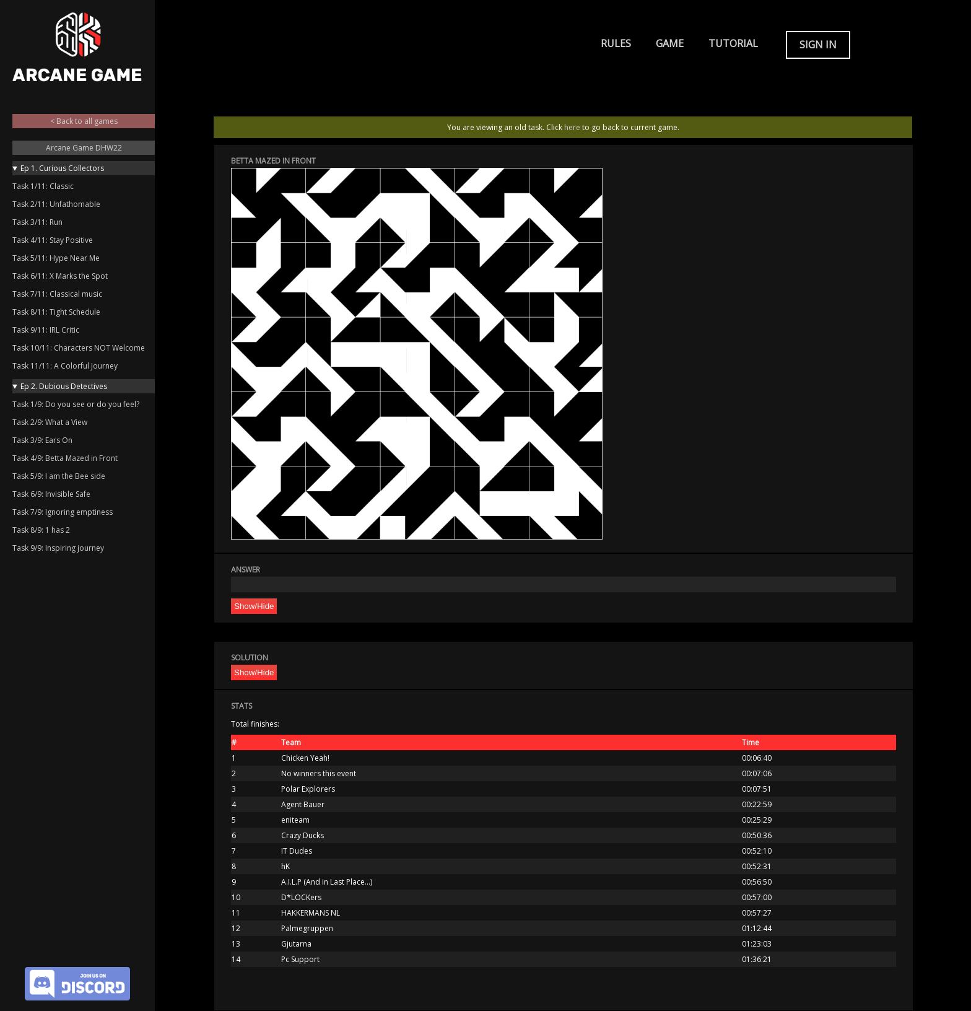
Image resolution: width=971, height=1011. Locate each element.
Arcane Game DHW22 (84, 147)
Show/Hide (254, 606)
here (572, 127)
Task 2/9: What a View (49, 422)
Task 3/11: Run (37, 222)
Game (670, 43)
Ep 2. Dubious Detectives (63, 386)
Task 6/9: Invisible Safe (51, 494)
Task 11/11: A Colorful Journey (65, 366)
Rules (616, 43)
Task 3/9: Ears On (42, 440)
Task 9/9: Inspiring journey (58, 548)
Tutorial (733, 43)
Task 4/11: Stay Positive (52, 240)
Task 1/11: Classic (43, 186)
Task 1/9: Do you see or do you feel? (75, 404)
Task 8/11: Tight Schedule (56, 312)
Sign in (818, 44)
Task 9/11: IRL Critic (45, 330)
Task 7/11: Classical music (57, 294)
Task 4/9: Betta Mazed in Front (65, 458)
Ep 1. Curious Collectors (62, 168)
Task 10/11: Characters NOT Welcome (78, 348)
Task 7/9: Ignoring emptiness (62, 512)
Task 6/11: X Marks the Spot (60, 276)
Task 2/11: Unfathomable (56, 204)
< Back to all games (84, 121)
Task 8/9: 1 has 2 (41, 530)
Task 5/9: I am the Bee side (58, 476)
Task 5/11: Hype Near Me (56, 258)
